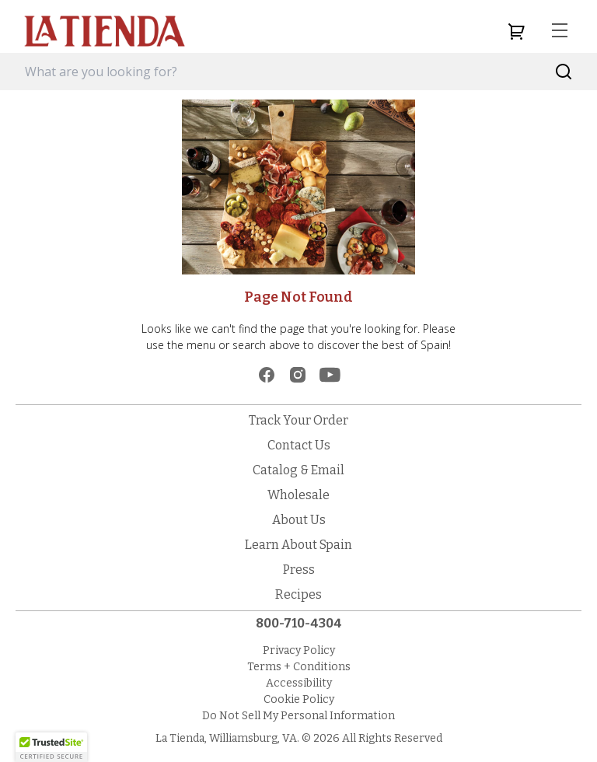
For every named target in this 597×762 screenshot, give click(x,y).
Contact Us (298, 445)
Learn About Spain (298, 544)
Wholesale (298, 495)
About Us (299, 519)
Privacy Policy (299, 650)
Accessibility (299, 683)
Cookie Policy (299, 699)
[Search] (564, 72)
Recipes (298, 594)
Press (299, 569)
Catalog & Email (298, 470)
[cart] (516, 31)
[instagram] (297, 374)
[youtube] (329, 375)
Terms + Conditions (299, 666)
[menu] (559, 31)
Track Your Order (298, 420)
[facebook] (266, 374)
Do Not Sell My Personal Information (298, 715)
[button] (51, 747)
